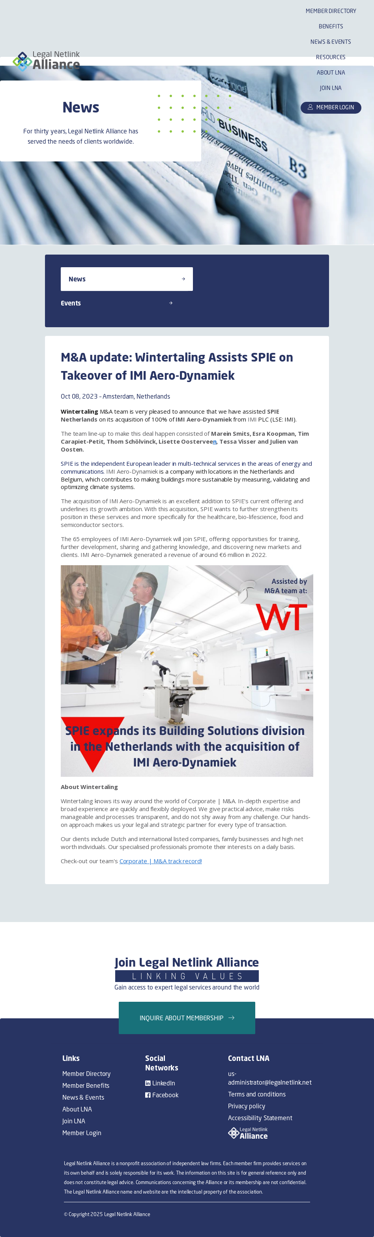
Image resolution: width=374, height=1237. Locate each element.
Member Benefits (85, 1085)
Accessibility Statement (260, 1117)
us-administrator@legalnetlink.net (270, 1078)
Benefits (331, 26)
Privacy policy (246, 1106)
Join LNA (331, 88)
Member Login (81, 1132)
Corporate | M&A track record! (161, 861)
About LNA (331, 72)
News (127, 279)
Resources (331, 57)
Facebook (162, 1095)
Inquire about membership (187, 1018)
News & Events (330, 41)
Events (116, 303)
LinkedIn (160, 1083)
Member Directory (331, 11)
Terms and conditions (257, 1094)
